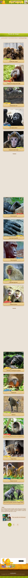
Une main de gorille (13, 238)
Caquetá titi (13, 392)
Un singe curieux (13, 127)
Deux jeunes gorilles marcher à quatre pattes (14, 502)
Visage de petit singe (13, 149)
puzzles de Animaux (20, 517)
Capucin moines (13, 304)
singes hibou (13, 458)
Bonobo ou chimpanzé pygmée (14, 370)
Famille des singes (13, 61)
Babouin (13, 414)
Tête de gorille (13, 260)
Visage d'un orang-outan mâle (13, 83)
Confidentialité (13, 573)
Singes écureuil (13, 480)
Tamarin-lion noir (13, 105)
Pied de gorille (13, 216)
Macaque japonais (14, 282)
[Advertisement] (14, 18)
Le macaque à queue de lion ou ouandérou (13, 436)
